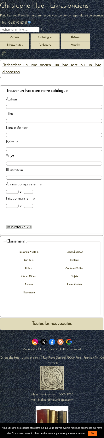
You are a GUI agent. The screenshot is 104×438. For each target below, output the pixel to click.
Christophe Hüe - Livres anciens (44, 6)
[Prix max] (28, 206)
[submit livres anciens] (42, 29)
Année (11, 184)
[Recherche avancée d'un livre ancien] (19, 227)
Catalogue (45, 37)
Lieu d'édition (17, 128)
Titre (9, 114)
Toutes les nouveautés (52, 323)
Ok (92, 433)
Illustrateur (14, 170)
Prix (9, 198)
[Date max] (28, 192)
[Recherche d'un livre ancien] (19, 29)
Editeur (12, 142)
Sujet (10, 156)
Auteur (11, 99)
